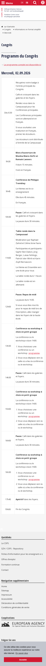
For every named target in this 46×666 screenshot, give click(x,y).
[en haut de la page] (1, 530)
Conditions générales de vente (15, 607)
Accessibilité (6, 599)
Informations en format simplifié (28, 29)
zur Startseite (9, 26)
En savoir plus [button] (22, 653)
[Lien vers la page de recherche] (35, 3)
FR (27, 2)
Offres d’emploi (8, 559)
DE (22, 2)
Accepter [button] (23, 660)
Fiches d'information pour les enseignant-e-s (22, 554)
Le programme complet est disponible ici (22, 64)
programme (34, 353)
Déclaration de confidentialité (14, 603)
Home (4, 586)
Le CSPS (5, 543)
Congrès (7, 29)
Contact (4, 570)
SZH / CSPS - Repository (12, 548)
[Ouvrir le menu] (7, 3)
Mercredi (7, 33)
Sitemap (5, 590)
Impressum (6, 594)
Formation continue (10, 564)
